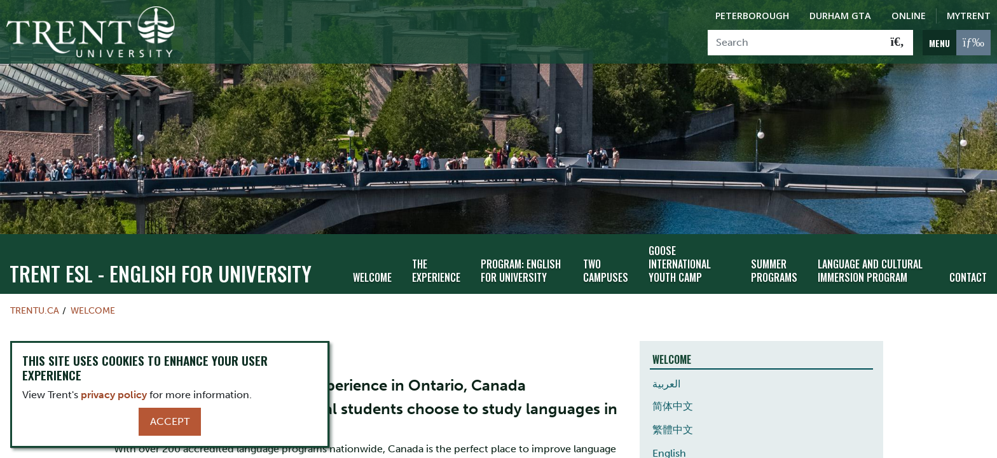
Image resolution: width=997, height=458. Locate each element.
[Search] (795, 42)
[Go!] (897, 42)
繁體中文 (672, 430)
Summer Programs (774, 270)
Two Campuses (605, 270)
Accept (169, 421)
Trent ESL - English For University (161, 273)
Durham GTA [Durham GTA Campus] (840, 16)
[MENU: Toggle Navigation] (957, 42)
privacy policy (114, 395)
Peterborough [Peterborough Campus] (752, 16)
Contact (968, 277)
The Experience (436, 270)
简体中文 (672, 406)
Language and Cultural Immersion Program (870, 270)
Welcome (372, 277)
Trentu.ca (34, 310)
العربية (666, 384)
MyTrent (969, 16)
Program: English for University (521, 270)
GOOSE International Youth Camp (680, 264)
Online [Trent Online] (908, 16)
